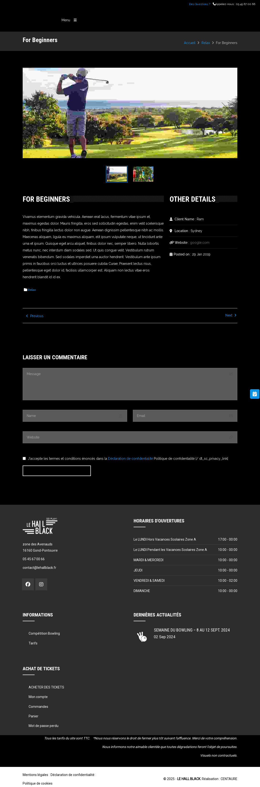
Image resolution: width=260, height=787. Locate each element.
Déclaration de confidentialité (130, 458)
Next (226, 113)
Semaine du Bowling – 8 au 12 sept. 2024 (192, 629)
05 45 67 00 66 (245, 4)
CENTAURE (229, 778)
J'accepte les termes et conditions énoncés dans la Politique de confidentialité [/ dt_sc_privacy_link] (128, 458)
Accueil (189, 43)
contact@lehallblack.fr (39, 567)
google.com (199, 242)
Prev (34, 113)
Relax (206, 43)
